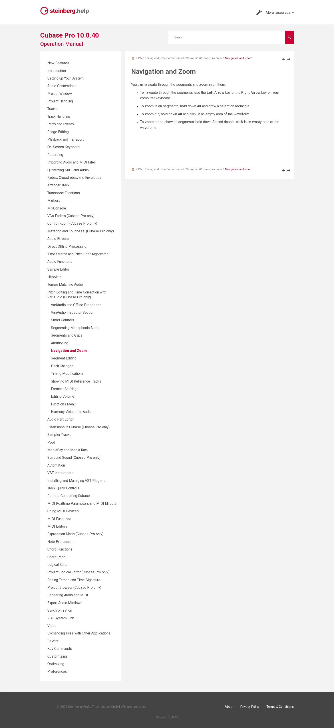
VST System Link (60, 618)
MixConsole (56, 208)
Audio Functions (59, 261)
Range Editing (58, 132)
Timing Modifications (67, 373)
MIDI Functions (59, 519)
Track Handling (58, 116)
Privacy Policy (250, 706)
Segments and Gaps (66, 335)
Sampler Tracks (59, 435)
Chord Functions (59, 549)
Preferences (57, 671)
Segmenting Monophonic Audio (75, 328)
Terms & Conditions (280, 706)
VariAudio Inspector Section (72, 312)
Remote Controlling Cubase (68, 496)
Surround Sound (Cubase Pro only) (74, 457)
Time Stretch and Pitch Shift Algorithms (78, 254)
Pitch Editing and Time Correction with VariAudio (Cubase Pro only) (180, 58)
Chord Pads (56, 557)
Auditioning (59, 343)
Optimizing (55, 664)
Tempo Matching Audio (65, 284)
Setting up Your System (65, 78)
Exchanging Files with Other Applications (79, 633)
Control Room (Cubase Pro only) (72, 223)
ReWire (53, 641)
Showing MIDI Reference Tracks (76, 381)
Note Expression (60, 542)
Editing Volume (62, 396)
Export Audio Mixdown (64, 603)
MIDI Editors (57, 526)
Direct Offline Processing (67, 246)
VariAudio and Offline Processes (76, 305)
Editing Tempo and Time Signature (73, 580)
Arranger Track (58, 185)
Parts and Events (60, 124)
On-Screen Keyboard (63, 147)
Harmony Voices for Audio (71, 412)
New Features (58, 63)
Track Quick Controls (63, 488)
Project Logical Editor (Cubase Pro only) (78, 572)
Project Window (59, 94)
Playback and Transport (65, 139)
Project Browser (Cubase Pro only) (74, 587)
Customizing (57, 656)
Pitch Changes (62, 366)
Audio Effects (58, 239)
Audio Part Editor (60, 419)
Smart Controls (62, 320)
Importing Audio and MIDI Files (71, 162)
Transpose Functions (63, 193)
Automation (56, 465)
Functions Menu (63, 404)
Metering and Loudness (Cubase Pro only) (80, 231)
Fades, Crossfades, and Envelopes (74, 178)
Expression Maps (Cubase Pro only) (75, 534)
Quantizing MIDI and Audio (68, 170)
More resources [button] (275, 12)
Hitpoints (54, 277)
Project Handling (60, 101)
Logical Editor (58, 564)
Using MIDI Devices (63, 511)
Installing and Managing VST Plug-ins (76, 481)
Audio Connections (61, 86)
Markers (53, 200)
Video (51, 626)
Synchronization (59, 610)
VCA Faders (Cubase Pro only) (71, 216)
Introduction (56, 71)
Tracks (52, 109)
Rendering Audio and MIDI (67, 595)
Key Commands (59, 648)
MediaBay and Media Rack (68, 450)
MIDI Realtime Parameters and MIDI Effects (82, 503)
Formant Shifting (63, 389)
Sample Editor (58, 269)
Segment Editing (63, 358)
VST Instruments (60, 473)
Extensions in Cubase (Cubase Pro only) (78, 427)
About (229, 706)
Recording (55, 155)
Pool (51, 442)
